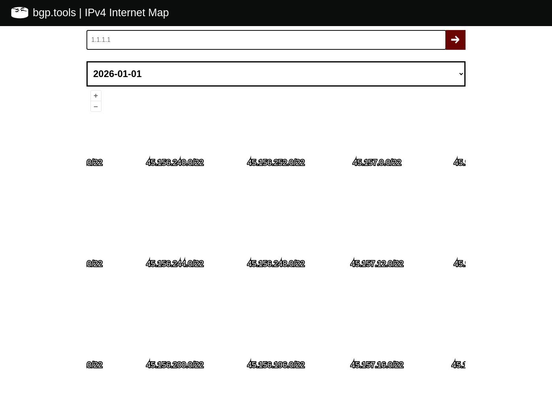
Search (456, 40)
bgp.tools (56, 13)
